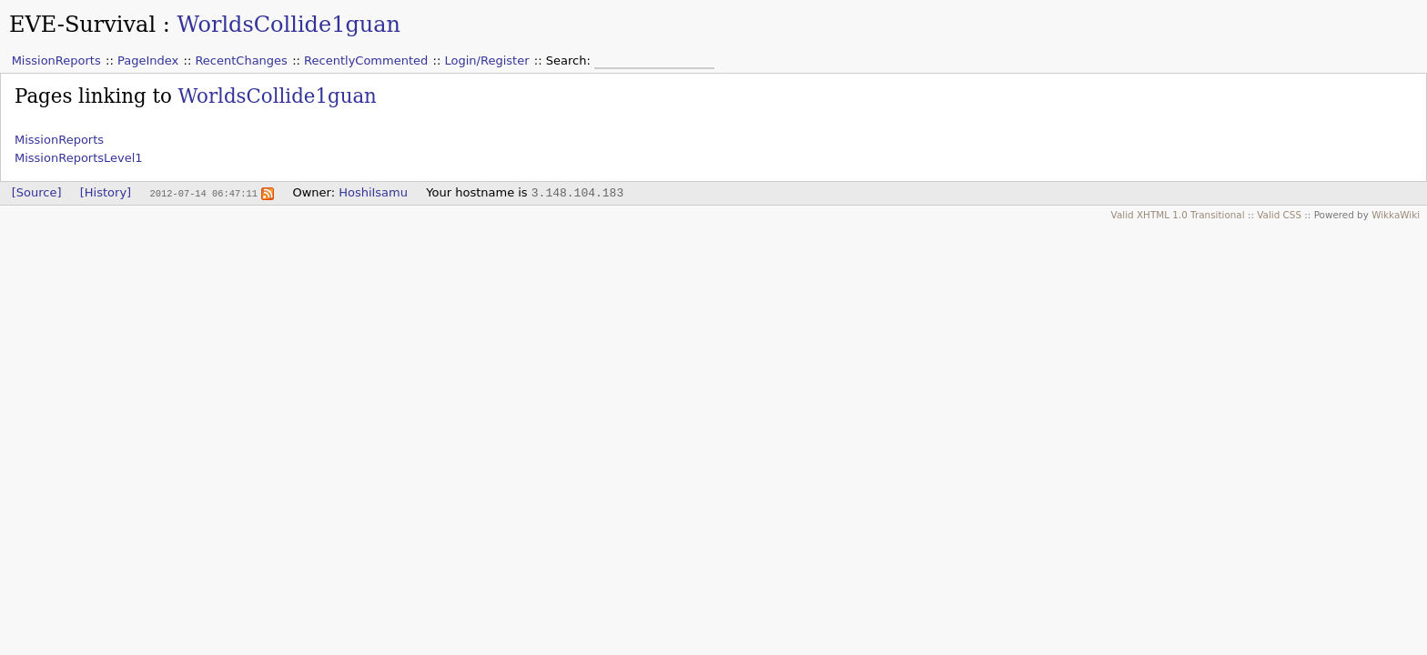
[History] (105, 192)
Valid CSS (1279, 214)
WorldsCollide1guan (288, 24)
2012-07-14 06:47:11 (203, 192)
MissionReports (56, 60)
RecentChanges (241, 60)
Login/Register (487, 60)
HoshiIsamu (373, 192)
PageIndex (147, 60)
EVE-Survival (82, 24)
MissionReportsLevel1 (79, 158)
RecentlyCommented (366, 60)
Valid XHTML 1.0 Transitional (1178, 214)
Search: (570, 60)
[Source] (37, 192)
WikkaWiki (1395, 214)
